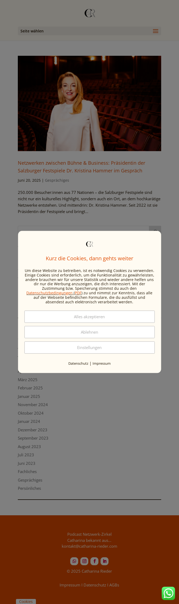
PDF (78, 292)
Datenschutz (78, 363)
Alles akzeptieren (89, 317)
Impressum (102, 363)
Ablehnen (89, 332)
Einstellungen (89, 347)
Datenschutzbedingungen (49, 292)
